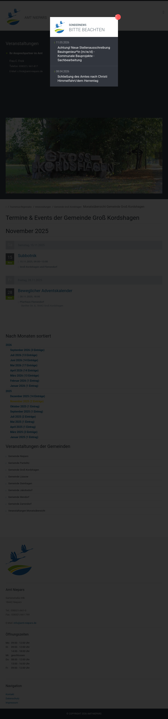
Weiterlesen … (84, 52)
